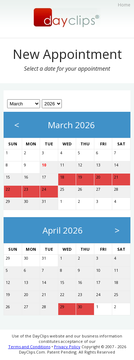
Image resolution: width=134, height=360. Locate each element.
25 (62, 189)
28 (116, 189)
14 (116, 165)
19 (80, 177)
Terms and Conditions (29, 346)
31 (44, 201)
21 (116, 177)
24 (44, 189)
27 (98, 189)
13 (98, 165)
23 (26, 189)
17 (44, 177)
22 (8, 189)
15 (8, 177)
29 (8, 201)
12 (80, 165)
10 (44, 165)
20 (98, 177)
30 (26, 201)
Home (124, 5)
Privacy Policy (67, 346)
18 (62, 177)
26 (80, 189)
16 (26, 177)
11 (62, 165)
